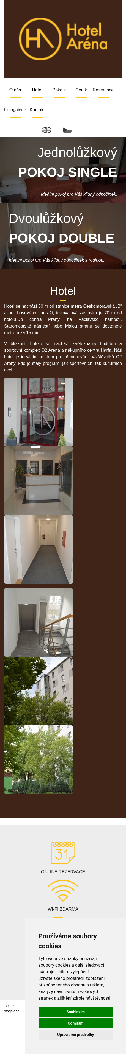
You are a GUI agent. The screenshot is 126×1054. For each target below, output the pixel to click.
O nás (15, 90)
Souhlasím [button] (76, 1012)
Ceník (81, 90)
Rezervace (103, 90)
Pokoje (59, 90)
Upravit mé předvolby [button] (75, 1034)
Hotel (37, 90)
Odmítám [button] (76, 1023)
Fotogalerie (15, 109)
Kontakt (37, 109)
